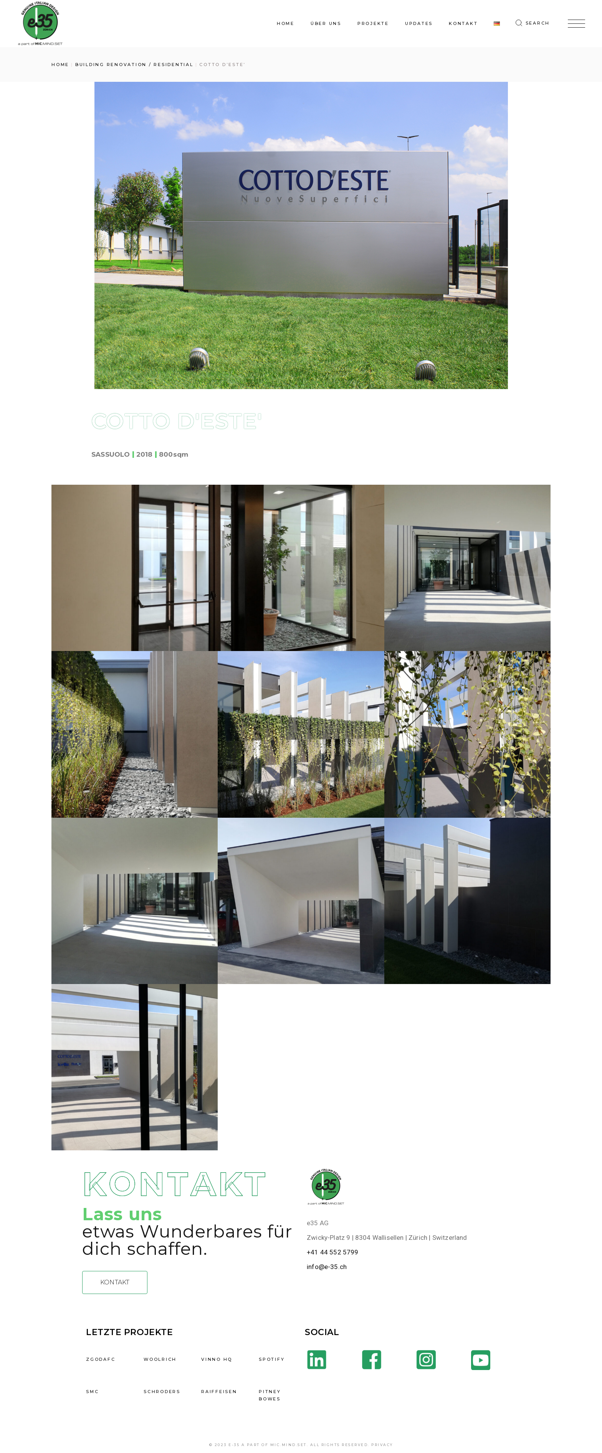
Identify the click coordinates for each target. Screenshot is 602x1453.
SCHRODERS (162, 1391)
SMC (92, 1391)
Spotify (271, 1359)
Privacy (382, 1445)
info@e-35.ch (327, 1267)
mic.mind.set (288, 1445)
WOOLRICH (160, 1359)
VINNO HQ (216, 1359)
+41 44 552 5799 (333, 1252)
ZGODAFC (100, 1359)
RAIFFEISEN (219, 1391)
